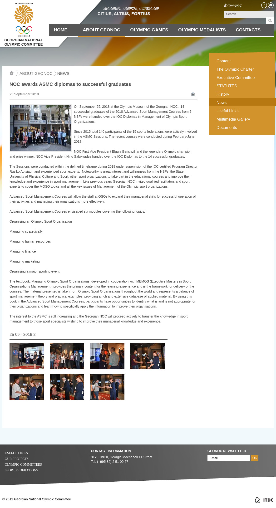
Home (60, 29)
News (63, 73)
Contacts (248, 29)
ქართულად (233, 5)
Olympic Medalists (202, 29)
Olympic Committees (23, 464)
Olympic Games (149, 29)
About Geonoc (101, 29)
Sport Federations (21, 470)
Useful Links (16, 453)
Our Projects (17, 459)
